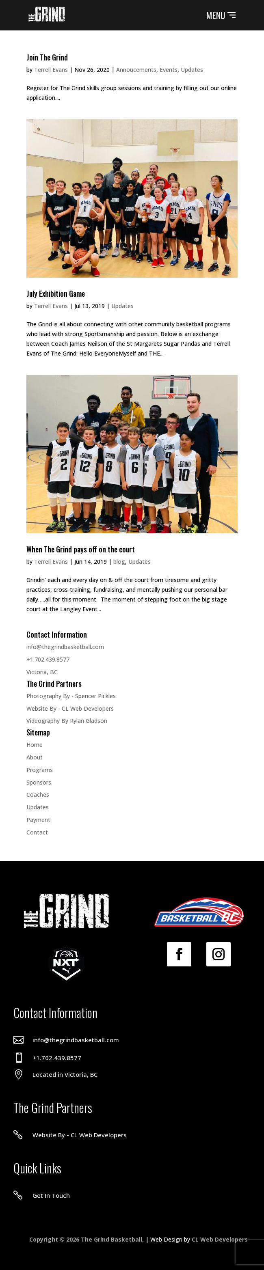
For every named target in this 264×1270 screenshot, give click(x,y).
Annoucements (136, 69)
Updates (192, 69)
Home (34, 744)
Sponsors (38, 782)
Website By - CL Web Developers (70, 708)
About (34, 757)
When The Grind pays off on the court (80, 549)
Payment (38, 820)
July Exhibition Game (55, 293)
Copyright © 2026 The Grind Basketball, (87, 1239)
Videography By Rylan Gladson (66, 720)
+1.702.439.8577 (47, 659)
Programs (39, 770)
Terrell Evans (51, 69)
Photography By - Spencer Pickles (71, 696)
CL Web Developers (220, 1239)
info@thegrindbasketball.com (65, 647)
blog (119, 561)
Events (168, 69)
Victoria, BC (42, 672)
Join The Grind (47, 57)
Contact (37, 832)
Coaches (37, 794)
